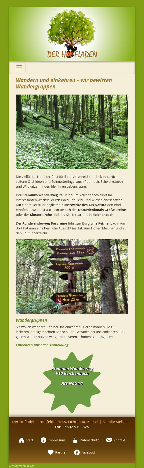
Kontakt (116, 440)
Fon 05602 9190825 (72, 426)
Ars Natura (72, 383)
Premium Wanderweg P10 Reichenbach (72, 371)
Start (26, 440)
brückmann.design (23, 466)
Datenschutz (85, 440)
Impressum (53, 440)
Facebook (85, 452)
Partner (57, 452)
